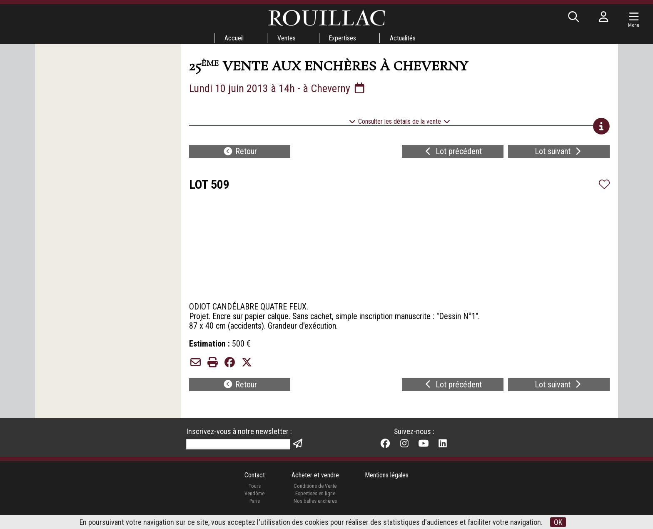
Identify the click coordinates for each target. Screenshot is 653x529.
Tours (254, 490)
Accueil (233, 38)
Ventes (286, 38)
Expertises (342, 38)
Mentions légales (387, 479)
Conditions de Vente (315, 490)
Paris (254, 505)
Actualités (403, 38)
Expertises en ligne (315, 497)
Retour (240, 152)
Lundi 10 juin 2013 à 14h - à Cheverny (277, 88)
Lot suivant (559, 152)
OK (558, 522)
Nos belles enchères (314, 505)
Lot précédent (452, 152)
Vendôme (254, 497)
